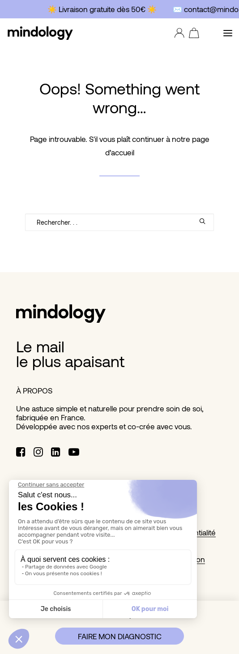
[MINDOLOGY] (40, 33)
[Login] (177, 33)
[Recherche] (119, 222)
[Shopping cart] (191, 33)
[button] (228, 33)
